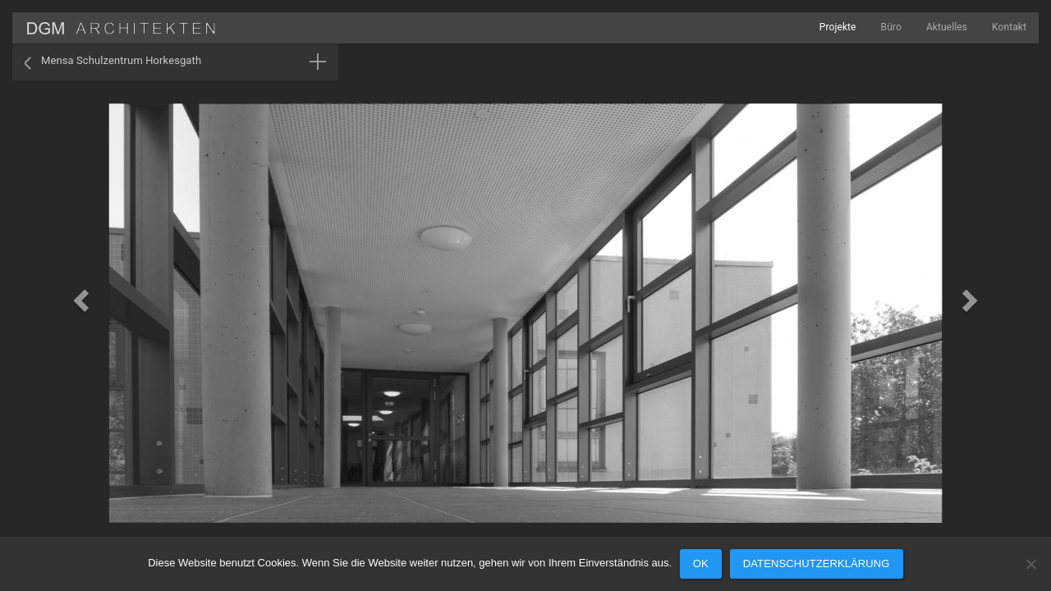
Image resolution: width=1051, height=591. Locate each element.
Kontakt (1009, 27)
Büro (891, 27)
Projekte (837, 27)
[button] (79, 295)
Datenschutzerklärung (816, 563)
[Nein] (1030, 564)
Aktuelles (946, 27)
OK (701, 563)
